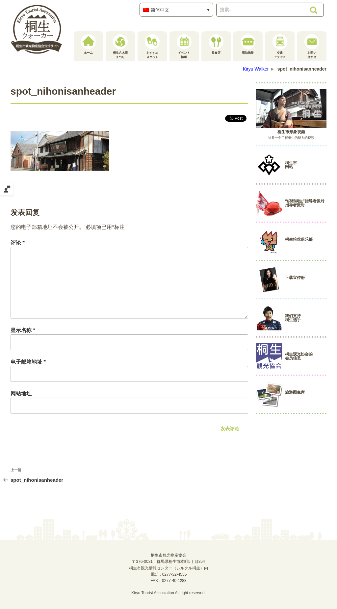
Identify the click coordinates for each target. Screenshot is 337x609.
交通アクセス (279, 46)
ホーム (88, 44)
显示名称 (23, 330)
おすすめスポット (152, 46)
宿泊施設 (248, 44)
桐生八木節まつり (120, 46)
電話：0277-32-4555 (168, 574)
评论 (18, 243)
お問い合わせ (311, 46)
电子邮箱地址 (28, 362)
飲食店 (216, 44)
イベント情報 (184, 46)
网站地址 (21, 393)
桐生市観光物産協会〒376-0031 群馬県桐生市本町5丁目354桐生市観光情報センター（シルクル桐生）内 (168, 561)
